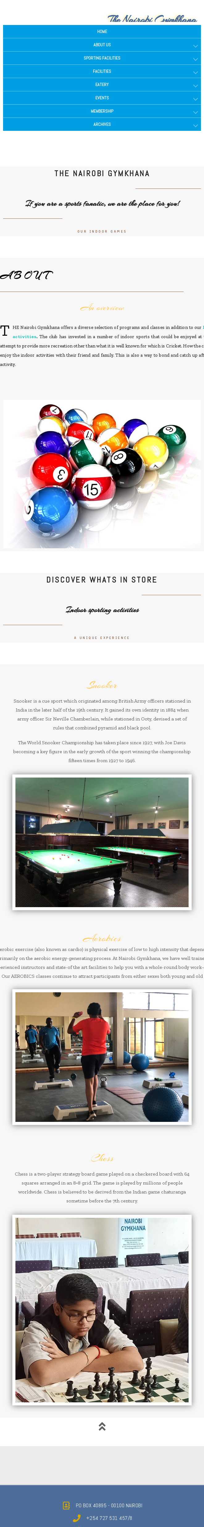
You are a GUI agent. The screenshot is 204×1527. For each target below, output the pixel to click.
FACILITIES (102, 71)
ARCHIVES (102, 124)
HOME (102, 31)
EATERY (102, 84)
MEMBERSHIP (102, 111)
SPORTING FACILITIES (102, 58)
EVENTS (102, 98)
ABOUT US (102, 45)
